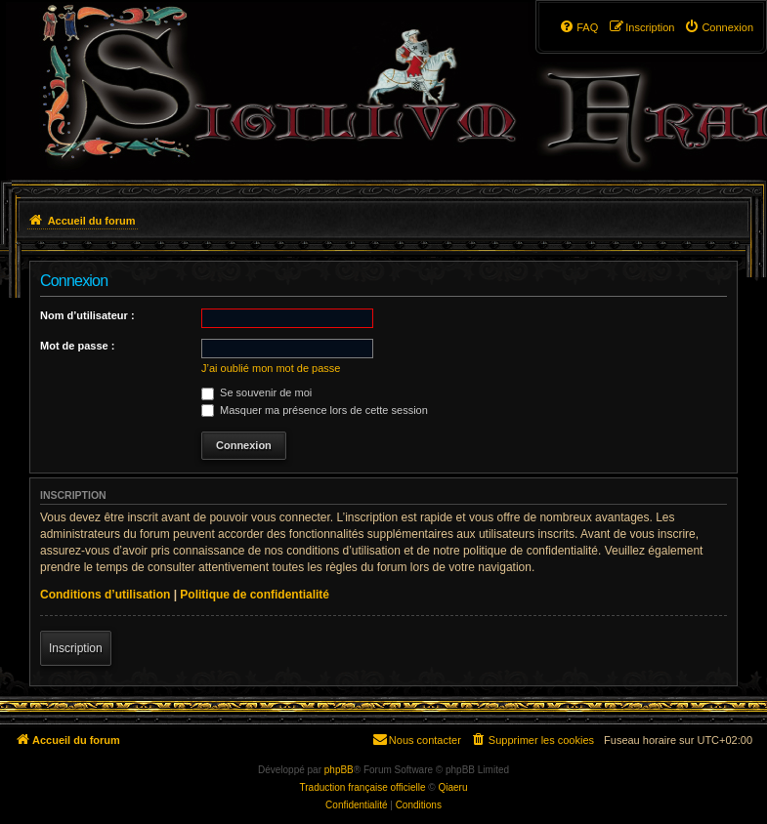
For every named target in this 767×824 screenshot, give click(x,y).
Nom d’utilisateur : (87, 315)
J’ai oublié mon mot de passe (270, 368)
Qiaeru (452, 787)
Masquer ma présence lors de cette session (314, 410)
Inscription (76, 648)
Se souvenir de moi (256, 392)
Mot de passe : (77, 345)
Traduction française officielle (363, 787)
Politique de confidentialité (254, 594)
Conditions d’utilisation (105, 594)
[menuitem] (718, 27)
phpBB (339, 769)
